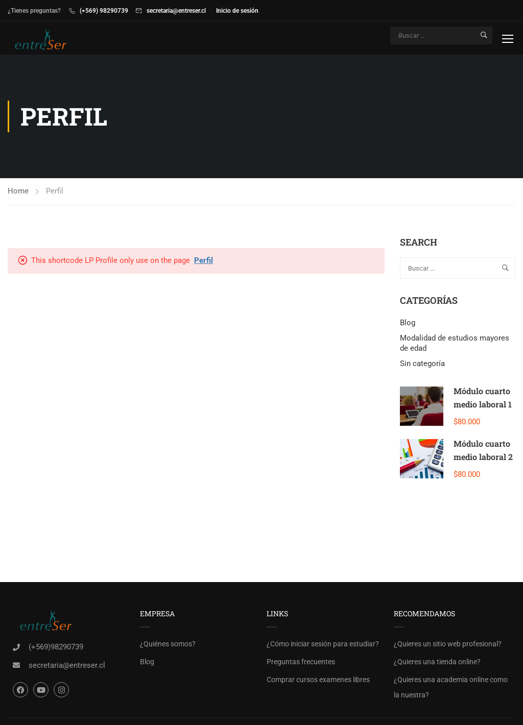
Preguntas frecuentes (301, 662)
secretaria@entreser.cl (176, 10)
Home (18, 191)
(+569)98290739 (56, 646)
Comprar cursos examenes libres (318, 679)
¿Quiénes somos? (168, 644)
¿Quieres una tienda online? (437, 662)
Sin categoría (422, 363)
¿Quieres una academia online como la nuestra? (451, 687)
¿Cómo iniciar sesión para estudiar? (323, 644)
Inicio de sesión (237, 10)
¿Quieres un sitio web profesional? (448, 644)
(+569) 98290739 (104, 10)
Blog (407, 322)
